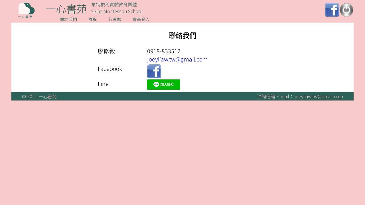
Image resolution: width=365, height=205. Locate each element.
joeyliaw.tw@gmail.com (177, 59)
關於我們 (68, 19)
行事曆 (114, 19)
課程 (92, 19)
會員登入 (141, 19)
